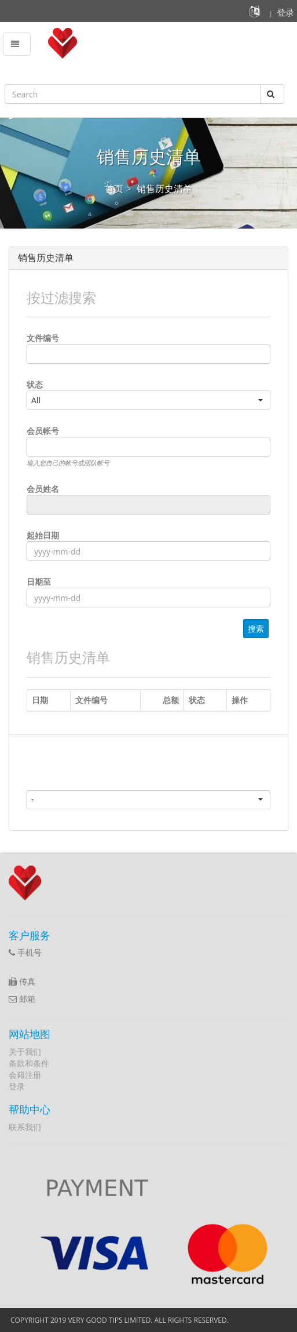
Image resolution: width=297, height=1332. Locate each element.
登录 (17, 1086)
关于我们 (25, 1051)
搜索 (256, 628)
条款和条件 (29, 1063)
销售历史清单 (164, 188)
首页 (114, 188)
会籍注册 (25, 1074)
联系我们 (25, 1126)
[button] (256, 13)
